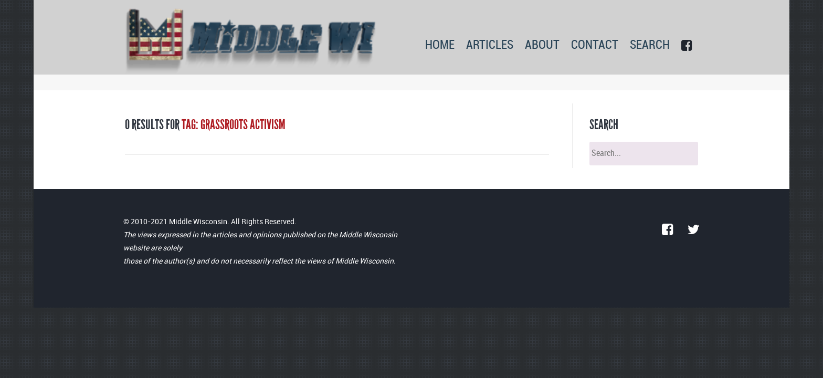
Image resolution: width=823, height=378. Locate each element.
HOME (440, 45)
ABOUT (542, 45)
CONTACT (594, 45)
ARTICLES (489, 45)
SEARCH (650, 45)
